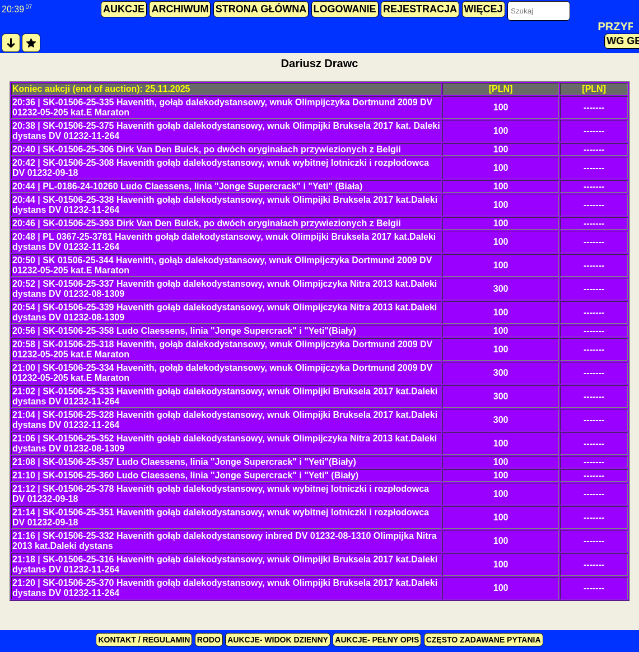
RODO (209, 639)
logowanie (345, 9)
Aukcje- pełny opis (377, 639)
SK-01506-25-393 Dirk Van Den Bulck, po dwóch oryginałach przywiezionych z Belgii (221, 223)
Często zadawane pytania (483, 639)
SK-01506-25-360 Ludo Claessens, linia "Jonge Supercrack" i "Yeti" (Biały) (200, 475)
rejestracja (420, 9)
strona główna (261, 9)
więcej (483, 9)
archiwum (179, 9)
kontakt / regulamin (144, 639)
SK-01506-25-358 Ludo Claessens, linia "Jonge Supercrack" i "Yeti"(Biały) (199, 331)
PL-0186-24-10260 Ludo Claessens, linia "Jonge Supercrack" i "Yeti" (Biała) (202, 186)
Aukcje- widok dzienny (277, 639)
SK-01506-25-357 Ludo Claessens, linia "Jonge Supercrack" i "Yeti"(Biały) (199, 462)
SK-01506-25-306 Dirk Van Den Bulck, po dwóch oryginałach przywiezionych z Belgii (221, 149)
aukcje (123, 9)
